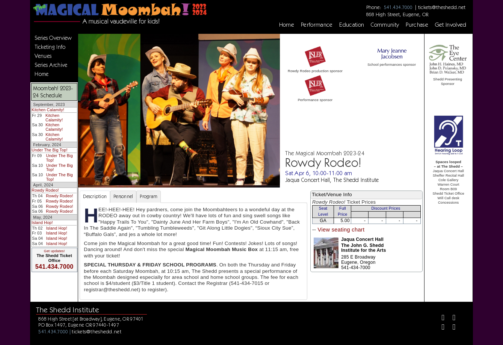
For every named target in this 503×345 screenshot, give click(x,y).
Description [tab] (95, 196)
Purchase (417, 25)
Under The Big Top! (49, 150)
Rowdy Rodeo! (45, 190)
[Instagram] (439, 328)
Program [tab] (148, 196)
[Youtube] (451, 328)
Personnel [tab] (123, 196)
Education (351, 25)
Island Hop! (42, 222)
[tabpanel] (193, 251)
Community (385, 25)
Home (286, 25)
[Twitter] (451, 318)
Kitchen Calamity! (48, 109)
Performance (317, 25)
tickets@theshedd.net (441, 7)
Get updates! (54, 251)
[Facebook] (439, 318)
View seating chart (341, 230)
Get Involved (451, 25)
